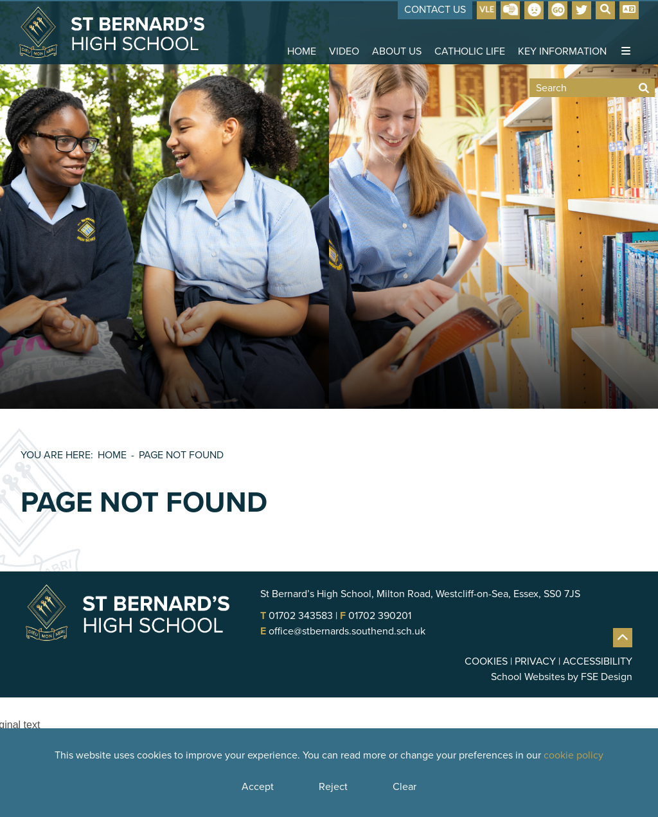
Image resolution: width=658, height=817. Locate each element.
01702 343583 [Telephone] (301, 615)
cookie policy (573, 755)
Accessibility (597, 661)
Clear (404, 786)
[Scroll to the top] (622, 637)
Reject (333, 786)
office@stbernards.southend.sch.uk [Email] (347, 631)
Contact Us (435, 9)
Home (112, 454)
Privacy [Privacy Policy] (535, 661)
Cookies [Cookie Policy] (486, 661)
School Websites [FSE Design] (528, 676)
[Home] (111, 32)
